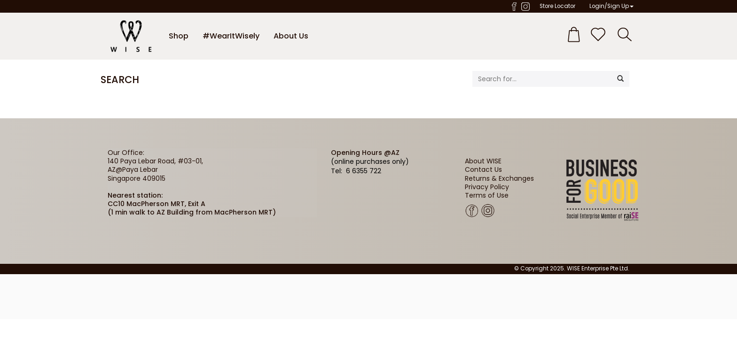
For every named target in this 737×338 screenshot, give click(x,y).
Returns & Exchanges (499, 178)
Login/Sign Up (611, 6)
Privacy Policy (487, 187)
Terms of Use (487, 195)
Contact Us (483, 169)
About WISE (483, 161)
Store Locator (557, 6)
